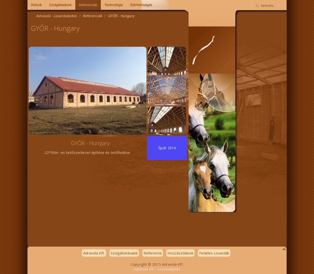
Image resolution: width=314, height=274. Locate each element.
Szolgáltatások (60, 5)
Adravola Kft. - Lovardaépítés (157, 269)
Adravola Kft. (94, 253)
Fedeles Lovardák (214, 253)
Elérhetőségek (141, 5)
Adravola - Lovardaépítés (56, 15)
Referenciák (88, 5)
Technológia (114, 5)
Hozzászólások (180, 253)
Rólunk (36, 5)
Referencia (153, 253)
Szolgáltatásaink (124, 253)
